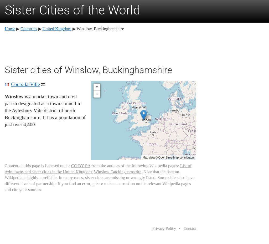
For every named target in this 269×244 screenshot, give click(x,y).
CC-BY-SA (80, 165)
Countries (28, 28)
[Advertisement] (100, 47)
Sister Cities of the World (72, 10)
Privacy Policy (164, 228)
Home (10, 28)
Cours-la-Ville (25, 84)
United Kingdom (57, 28)
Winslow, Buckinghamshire (117, 171)
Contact (189, 228)
